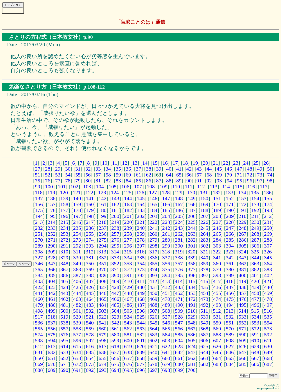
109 (164, 186)
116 (251, 186)
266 (230, 234)
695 (128, 370)
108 (151, 186)
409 (115, 281)
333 (115, 257)
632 (52, 352)
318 (166, 252)
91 (199, 181)
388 (90, 275)
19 (195, 163)
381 (243, 269)
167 (179, 204)
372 (128, 269)
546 (166, 323)
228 (230, 222)
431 (153, 287)
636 (102, 352)
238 (115, 228)
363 (255, 263)
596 (77, 340)
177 (64, 210)
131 (204, 192)
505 (128, 311)
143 (115, 198)
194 (39, 216)
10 (104, 163)
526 (153, 317)
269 (268, 234)
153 (243, 198)
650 (39, 358)
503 (102, 311)
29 (57, 169)
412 (153, 281)
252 (52, 234)
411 (140, 281)
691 (77, 370)
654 (90, 358)
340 (204, 257)
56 (88, 175)
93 (219, 181)
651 (52, 358)
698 (166, 370)
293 (90, 246)
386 (64, 275)
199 (102, 216)
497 (268, 305)
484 (102, 305)
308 (39, 252)
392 (141, 275)
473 (204, 299)
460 (39, 299)
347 (52, 263)
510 (192, 311)
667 (255, 358)
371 (115, 269)
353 (128, 263)
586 (192, 334)
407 (90, 281)
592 (268, 334)
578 (90, 334)
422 (39, 287)
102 (74, 186)
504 (115, 311)
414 (179, 281)
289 (39, 246)
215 (64, 222)
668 (268, 358)
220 (128, 222)
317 (153, 252)
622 (166, 346)
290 (52, 246)
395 (179, 275)
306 (255, 246)
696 (141, 370)
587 (204, 334)
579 (102, 334)
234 (64, 228)
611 (268, 340)
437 (230, 287)
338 (179, 257)
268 (255, 234)
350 (90, 263)
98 (269, 181)
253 (64, 234)
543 (128, 323)
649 (268, 352)
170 (217, 204)
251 (39, 234)
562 (128, 328)
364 (268, 263)
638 (128, 352)
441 (39, 293)
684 (230, 364)
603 (166, 340)
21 (215, 163)
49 (259, 169)
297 (141, 246)
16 (165, 163)
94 (229, 181)
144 (128, 198)
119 (51, 192)
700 (192, 370)
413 (166, 281)
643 (192, 352)
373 (141, 269)
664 (217, 358)
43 (199, 169)
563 (141, 328)
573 (268, 328)
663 (204, 358)
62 (148, 175)
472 (192, 299)
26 (266, 163)
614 (64, 346)
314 (115, 252)
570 (230, 328)
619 (128, 346)
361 (230, 263)
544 (141, 323)
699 (179, 370)
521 (90, 317)
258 (128, 234)
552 (243, 323)
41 (179, 169)
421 (268, 281)
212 (268, 216)
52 (47, 175)
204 (166, 216)
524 (128, 317)
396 (192, 275)
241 (153, 228)
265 (217, 234)
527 (166, 317)
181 (115, 210)
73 (259, 175)
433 (179, 287)
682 (204, 364)
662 (192, 358)
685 (243, 364)
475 (230, 299)
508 (166, 311)
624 (192, 346)
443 (64, 293)
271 (52, 240)
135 (255, 192)
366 (52, 269)
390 (115, 275)
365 (39, 269)
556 (52, 328)
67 (199, 175)
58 (108, 175)
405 (64, 281)
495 (243, 305)
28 (47, 169)
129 (178, 192)
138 (52, 198)
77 (57, 181)
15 (155, 163)
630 (268, 346)
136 (268, 192)
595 (64, 340)
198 (90, 216)
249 (255, 228)
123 (102, 192)
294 (102, 246)
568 (204, 328)
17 (175, 163)
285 (230, 240)
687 (268, 364)
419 (242, 281)
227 (217, 222)
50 (269, 169)
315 (128, 252)
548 (192, 323)
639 (141, 352)
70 (229, 175)
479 (39, 305)
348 (64, 263)
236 (90, 228)
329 (64, 257)
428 (115, 287)
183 (141, 210)
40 (168, 169)
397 (204, 275)
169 (204, 204)
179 (90, 210)
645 (217, 352)
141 (90, 198)
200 (115, 216)
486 (128, 305)
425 (77, 287)
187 (192, 210)
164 (141, 204)
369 (90, 269)
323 (230, 252)
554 (268, 323)
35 (118, 169)
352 (115, 263)
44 (209, 169)
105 (113, 186)
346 (39, 263)
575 (52, 334)
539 (77, 323)
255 (90, 234)
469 (153, 299)
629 (255, 346)
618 (115, 346)
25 (256, 163)
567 (192, 328)
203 (153, 216)
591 (255, 334)
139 (64, 198)
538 (64, 323)
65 (179, 175)
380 (230, 269)
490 (179, 305)
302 (204, 246)
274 (90, 240)
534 (255, 317)
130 (191, 192)
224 (179, 222)
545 (153, 323)
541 (102, 323)
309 (52, 252)
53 (57, 175)
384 (39, 275)
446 (102, 293)
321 (204, 252)
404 (52, 281)
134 (242, 192)
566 (179, 328)
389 (102, 275)
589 (230, 334)
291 (64, 246)
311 (77, 252)
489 (166, 305)
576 (64, 334)
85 (138, 181)
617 (102, 346)
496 (255, 305)
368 (77, 269)
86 (148, 181)
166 (166, 204)
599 (115, 340)
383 (268, 269)
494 (230, 305)
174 (268, 204)
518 (52, 317)
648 (255, 352)
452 (179, 293)
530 (204, 317)
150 (204, 198)
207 (204, 216)
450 (153, 293)
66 (189, 175)
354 (141, 263)
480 (52, 305)
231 (268, 222)
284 (217, 240)
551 (230, 323)
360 (217, 263)
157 (52, 204)
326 (268, 252)
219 (115, 222)
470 (166, 299)
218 (102, 222)
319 (179, 252)
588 (217, 334)
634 (77, 352)
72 (249, 175)
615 (77, 346)
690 (64, 370)
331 (90, 257)
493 (217, 305)
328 (52, 257)
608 (230, 340)
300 (179, 246)
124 (115, 192)
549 (204, 323)
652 (64, 358)
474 (217, 299)
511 (204, 311)
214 (52, 222)
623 (179, 346)
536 (39, 323)
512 (217, 311)
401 (255, 275)
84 (128, 181)
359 (204, 263)
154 (255, 198)
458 (255, 293)
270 (39, 240)
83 (118, 181)
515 (255, 311)
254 (77, 234)
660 (166, 358)
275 (102, 240)
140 (77, 198)
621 (153, 346)
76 (47, 181)
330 (77, 257)
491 (192, 305)
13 (134, 163)
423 (52, 287)
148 (179, 198)
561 (115, 328)
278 (141, 240)
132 (217, 192)
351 (102, 263)
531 (217, 317)
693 (102, 370)
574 (39, 334)
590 (243, 334)
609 (243, 340)
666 (243, 358)
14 (145, 163)
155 (268, 198)
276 (115, 240)
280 (166, 240)
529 (192, 317)
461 (52, 299)
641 (166, 352)
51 (37, 175)
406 (77, 281)
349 (77, 263)
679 (166, 364)
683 (217, 364)
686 (255, 364)
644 (204, 352)
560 (102, 328)
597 (90, 340)
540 (90, 323)
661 (179, 358)
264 (204, 234)
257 (115, 234)
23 (235, 163)
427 (102, 287)
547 (179, 323)
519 (64, 317)
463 (77, 299)
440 (268, 287)
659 (153, 358)
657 (128, 358)
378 (204, 269)
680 (179, 364)
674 (102, 364)
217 (90, 222)
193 (268, 210)
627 (230, 346)
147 (166, 198)
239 (128, 228)
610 (255, 340)
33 (98, 169)
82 (108, 181)
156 (39, 204)
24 (246, 163)
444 (77, 293)
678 (153, 364)
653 (77, 358)
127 (153, 192)
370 (102, 269)
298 (153, 246)
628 (243, 346)
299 (166, 246)
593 (39, 340)
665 (230, 358)
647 (243, 352)
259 (141, 234)
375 (166, 269)
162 (115, 204)
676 (128, 364)
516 (268, 311)
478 (268, 299)
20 (205, 163)
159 (77, 204)
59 (118, 175)
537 (52, 323)
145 (141, 198)
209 (230, 216)
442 (52, 293)
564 (153, 328)
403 (39, 281)
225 (192, 222)
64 (168, 175)
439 (255, 287)
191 (243, 210)
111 (188, 186)
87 (158, 181)
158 (64, 204)
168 (192, 204)
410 (128, 281)
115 (238, 186)
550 (217, 323)
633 (64, 352)
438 (243, 287)
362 (243, 263)
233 (52, 228)
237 (102, 228)
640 (153, 352)
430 (141, 287)
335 (141, 257)
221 (141, 222)
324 (242, 252)
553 (255, 323)
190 (230, 210)
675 (115, 364)
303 (217, 246)
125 (127, 192)
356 (166, 263)
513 (230, 311)
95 (239, 181)
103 (87, 186)
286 (243, 240)
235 (77, 228)
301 (192, 246)
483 (90, 305)
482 (77, 305)
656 (115, 358)
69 (219, 175)
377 (192, 269)
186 (179, 210)
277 (128, 240)
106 (125, 186)
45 (219, 169)
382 (255, 269)
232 (39, 228)
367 (64, 269)
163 (128, 204)
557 (64, 328)
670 (52, 364)
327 (39, 257)
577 (77, 334)
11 (114, 163)
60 (128, 175)
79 (78, 181)
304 (230, 246)
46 (229, 169)
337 (166, 257)
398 (217, 275)
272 (64, 240)
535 (268, 317)
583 (153, 334)
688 (39, 370)
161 (102, 204)
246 (217, 228)
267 (243, 234)
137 (39, 198)
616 (90, 346)
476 (243, 299)
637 (115, 352)
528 (179, 317)
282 (192, 240)
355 (153, 263)
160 (90, 204)
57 (98, 175)
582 (141, 334)
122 (89, 192)
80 (88, 181)
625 (204, 346)
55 (78, 175)
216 (77, 222)
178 (77, 210)
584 (166, 334)
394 (166, 275)
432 (166, 287)
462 (64, 299)
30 (67, 169)
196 (64, 216)
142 (102, 198)
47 (239, 169)
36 (128, 169)
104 (100, 186)
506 (141, 311)
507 (153, 311)
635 (90, 352)
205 (179, 216)
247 (230, 228)
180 (102, 210)
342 (230, 257)
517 (39, 317)
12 (124, 163)
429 (128, 287)
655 (102, 358)
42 (189, 169)
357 (179, 263)
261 (166, 234)
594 (52, 340)
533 (243, 317)
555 (39, 328)
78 (67, 181)
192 (255, 210)
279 (153, 240)
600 (128, 340)
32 (88, 169)
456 (230, 293)
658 (141, 358)
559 (90, 328)
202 (141, 216)
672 (77, 364)
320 (191, 252)
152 (230, 198)
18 (185, 163)
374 (153, 269)
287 (255, 240)
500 (64, 311)
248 (243, 228)
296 (128, 246)
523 (115, 317)
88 (168, 181)
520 (77, 317)
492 (204, 305)
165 (153, 204)
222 (153, 222)
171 (230, 204)
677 (141, 364)
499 (52, 311)
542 (115, 323)
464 (90, 299)
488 (153, 305)
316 (140, 252)
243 (179, 228)
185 (166, 210)
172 (243, 204)
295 (115, 246)
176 (52, 210)
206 (192, 216)
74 (269, 175)
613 (52, 346)
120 (64, 192)
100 (49, 186)
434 (192, 287)
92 (209, 181)
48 (249, 169)
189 (217, 210)
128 (166, 192)
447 (115, 293)
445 (90, 293)
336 (153, 257)
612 (39, 346)
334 (128, 257)
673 (90, 364)
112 (201, 186)
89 (179, 181)
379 (217, 269)
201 (128, 216)
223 (166, 222)
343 (243, 257)
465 (102, 299)
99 (37, 186)
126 (140, 192)
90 (189, 181)
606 (204, 340)
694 (115, 370)
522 (102, 317)
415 (191, 281)
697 (153, 370)
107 (138, 186)
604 (179, 340)
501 (77, 311)
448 (128, 293)
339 (192, 257)
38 (148, 169)
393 (153, 275)
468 (141, 299)
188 (204, 210)
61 (138, 175)
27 (37, 169)
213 (39, 222)
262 (179, 234)
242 (166, 228)
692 (90, 370)
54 (67, 175)
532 (230, 317)
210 (243, 216)
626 (217, 346)
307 (268, 246)
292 (77, 246)
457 (243, 293)
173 (255, 204)
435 (204, 287)
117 (264, 186)
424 (64, 287)
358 (192, 263)
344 (255, 257)
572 (255, 328)
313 (102, 252)
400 (243, 275)
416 (204, 281)
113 (213, 186)
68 (209, 175)
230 (255, 222)
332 (102, 257)
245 (204, 228)
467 (128, 299)
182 (128, 210)
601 (141, 340)
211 (255, 216)
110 (176, 186)
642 (179, 352)
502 (90, 311)
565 (166, 328)
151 (217, 198)
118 (39, 192)
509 (179, 311)
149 (192, 198)
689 (52, 370)
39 (158, 169)
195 (52, 216)
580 (115, 334)
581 (128, 334)
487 (141, 305)
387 (77, 275)
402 (268, 275)
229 (243, 222)
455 (217, 293)
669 (39, 364)
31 (78, 169)
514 (242, 311)
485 (115, 305)
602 (153, 340)
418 (230, 281)
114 (226, 186)
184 (153, 210)
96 (249, 181)
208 (217, 216)
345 (268, 257)
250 (268, 228)
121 (77, 192)
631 (39, 352)
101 (62, 186)
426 (90, 287)
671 (64, 364)
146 (153, 198)
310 (64, 252)
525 (141, 317)
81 (98, 181)
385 (52, 275)
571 (243, 328)
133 (229, 192)
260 (153, 234)
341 (217, 257)
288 (268, 240)
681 (192, 364)
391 (128, 275)
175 (39, 210)
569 (217, 328)
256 (102, 234)
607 (217, 340)
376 (179, 269)
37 (138, 169)
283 (204, 240)
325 (255, 252)
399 (230, 275)
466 (115, 299)
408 (102, 281)
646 (230, 352)
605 (192, 340)
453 (192, 293)
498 (39, 311)
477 (255, 299)
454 (204, 293)
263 (192, 234)
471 (179, 299)
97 (259, 181)
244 (192, 228)
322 (217, 252)
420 (255, 281)
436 (217, 287)
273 (77, 240)
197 (77, 216)
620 (141, 346)
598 (102, 340)
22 (225, 163)
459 (268, 293)
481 (64, 305)
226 (204, 222)
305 (243, 246)
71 (239, 175)
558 (77, 328)
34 (108, 169)
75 (37, 181)
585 (179, 334)
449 (141, 293)
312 (90, 252)
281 (179, 240)
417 (217, 281)
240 (141, 228)
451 (166, 293)
